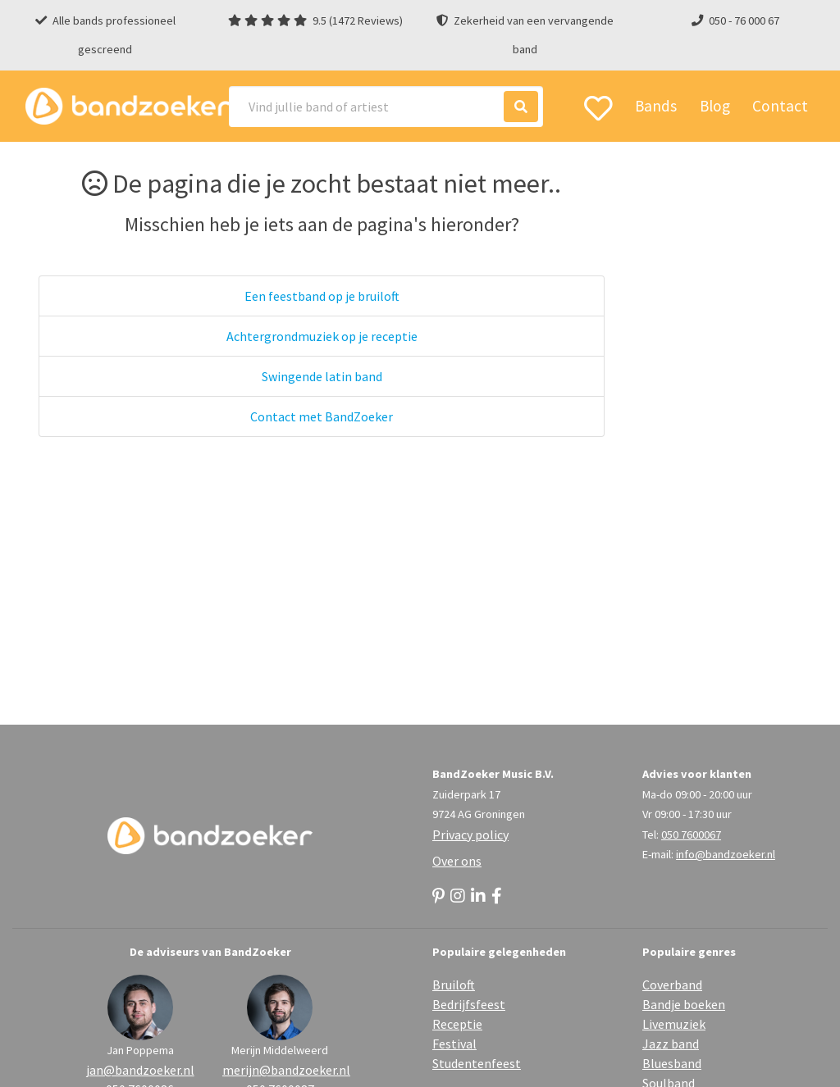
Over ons (457, 861)
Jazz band (670, 1043)
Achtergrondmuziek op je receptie (322, 336)
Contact (780, 106)
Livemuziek (673, 1024)
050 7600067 (691, 834)
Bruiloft (453, 984)
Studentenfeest (476, 1063)
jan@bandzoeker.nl (140, 1070)
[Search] (386, 106)
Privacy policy (470, 834)
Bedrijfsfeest (468, 1004)
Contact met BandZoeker (321, 416)
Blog (715, 106)
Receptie (457, 1024)
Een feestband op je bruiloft (321, 296)
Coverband (672, 984)
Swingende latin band (322, 376)
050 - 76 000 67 (744, 20)
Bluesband (671, 1063)
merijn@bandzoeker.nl (280, 1070)
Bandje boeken (683, 1004)
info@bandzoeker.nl (725, 854)
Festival (454, 1043)
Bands (656, 106)
